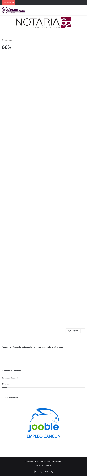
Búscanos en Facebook (10, 378)
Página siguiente (75, 331)
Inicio (4, 40)
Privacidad (39, 465)
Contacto (48, 465)
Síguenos (6, 384)
